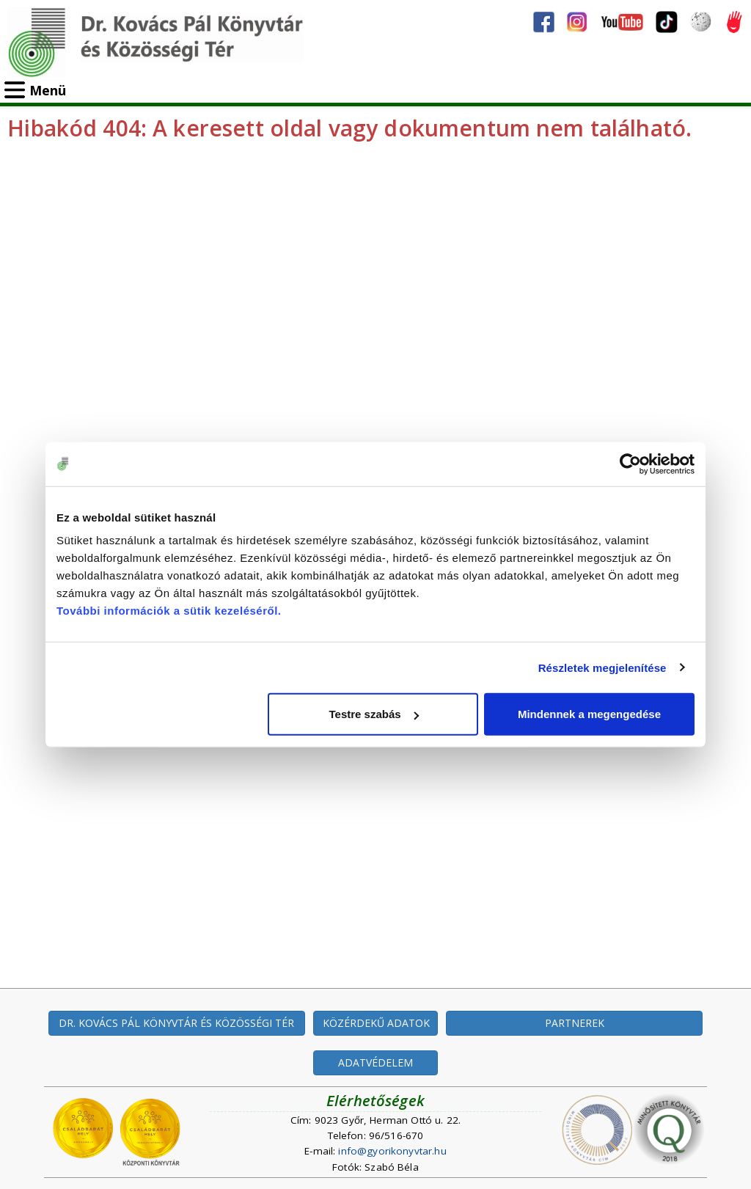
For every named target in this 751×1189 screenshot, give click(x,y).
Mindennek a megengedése (589, 714)
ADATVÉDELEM (375, 1062)
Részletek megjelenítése (602, 667)
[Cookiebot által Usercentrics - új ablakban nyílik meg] (630, 464)
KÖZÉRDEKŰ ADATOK (376, 1023)
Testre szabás (374, 714)
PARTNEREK (574, 1023)
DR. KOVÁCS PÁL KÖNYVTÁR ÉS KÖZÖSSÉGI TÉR (176, 1023)
